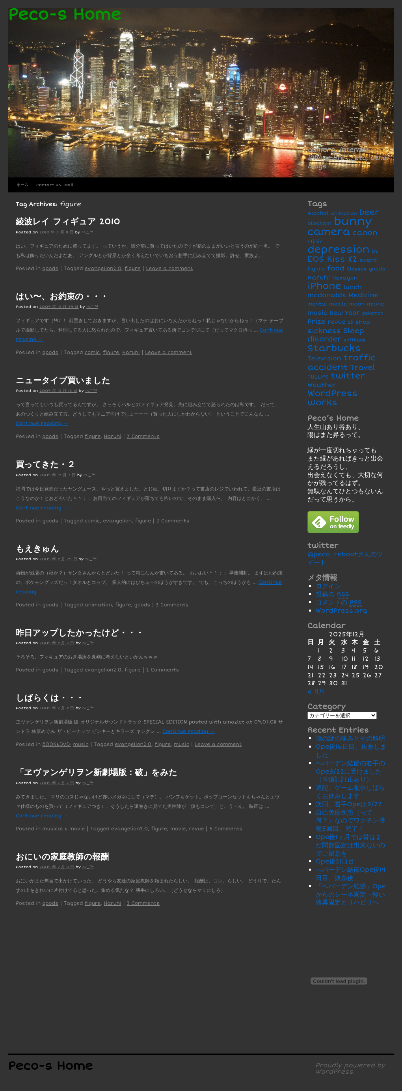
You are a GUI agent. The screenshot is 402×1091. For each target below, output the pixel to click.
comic (92, 353)
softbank (354, 340)
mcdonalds (326, 295)
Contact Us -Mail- (55, 185)
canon (365, 232)
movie (178, 829)
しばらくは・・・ (50, 698)
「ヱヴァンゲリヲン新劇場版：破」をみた (96, 772)
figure (133, 269)
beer (369, 212)
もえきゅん (37, 549)
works (322, 402)
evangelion (117, 521)
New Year (344, 312)
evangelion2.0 (103, 269)
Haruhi (131, 353)
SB (350, 322)
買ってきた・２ (45, 464)
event (368, 260)
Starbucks (334, 348)
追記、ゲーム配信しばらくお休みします (350, 792)
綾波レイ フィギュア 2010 (68, 221)
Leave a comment (170, 269)
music (81, 745)
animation (98, 605)
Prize (316, 321)
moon (357, 304)
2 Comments (143, 437)
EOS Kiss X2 (332, 259)
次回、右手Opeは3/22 (349, 804)
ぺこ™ (87, 232)
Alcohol (318, 213)
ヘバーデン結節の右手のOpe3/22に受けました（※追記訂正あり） (350, 771)
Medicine (363, 295)
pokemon (372, 313)
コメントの (339, 603)
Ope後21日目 (335, 861)
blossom (319, 223)
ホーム (22, 185)
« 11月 (316, 692)
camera (328, 232)
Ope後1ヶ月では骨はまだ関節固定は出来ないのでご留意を (350, 845)
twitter (348, 376)
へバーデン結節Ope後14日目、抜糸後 (350, 874)
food (335, 268)
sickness (324, 331)
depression (338, 249)
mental (317, 304)
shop (362, 322)
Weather (321, 385)
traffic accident (341, 362)
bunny (353, 221)
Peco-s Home (64, 14)
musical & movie (64, 829)
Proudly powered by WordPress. (350, 1068)
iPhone (324, 286)
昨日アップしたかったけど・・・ (80, 633)
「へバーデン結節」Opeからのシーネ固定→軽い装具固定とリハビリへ (351, 894)
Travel (362, 368)
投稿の (332, 594)
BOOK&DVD (56, 745)
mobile (338, 304)
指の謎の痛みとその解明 (350, 738)
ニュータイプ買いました (63, 380)
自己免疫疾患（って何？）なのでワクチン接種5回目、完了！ (350, 821)
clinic (315, 241)
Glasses (356, 269)
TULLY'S (318, 376)
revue (196, 829)
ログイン (328, 586)
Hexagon (345, 277)
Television (324, 358)
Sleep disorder (335, 335)
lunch (352, 287)
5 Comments (225, 829)
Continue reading (42, 424)
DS (375, 251)
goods (50, 269)
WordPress (332, 393)
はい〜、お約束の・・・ (62, 296)
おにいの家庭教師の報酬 (62, 857)
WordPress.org (341, 611)
